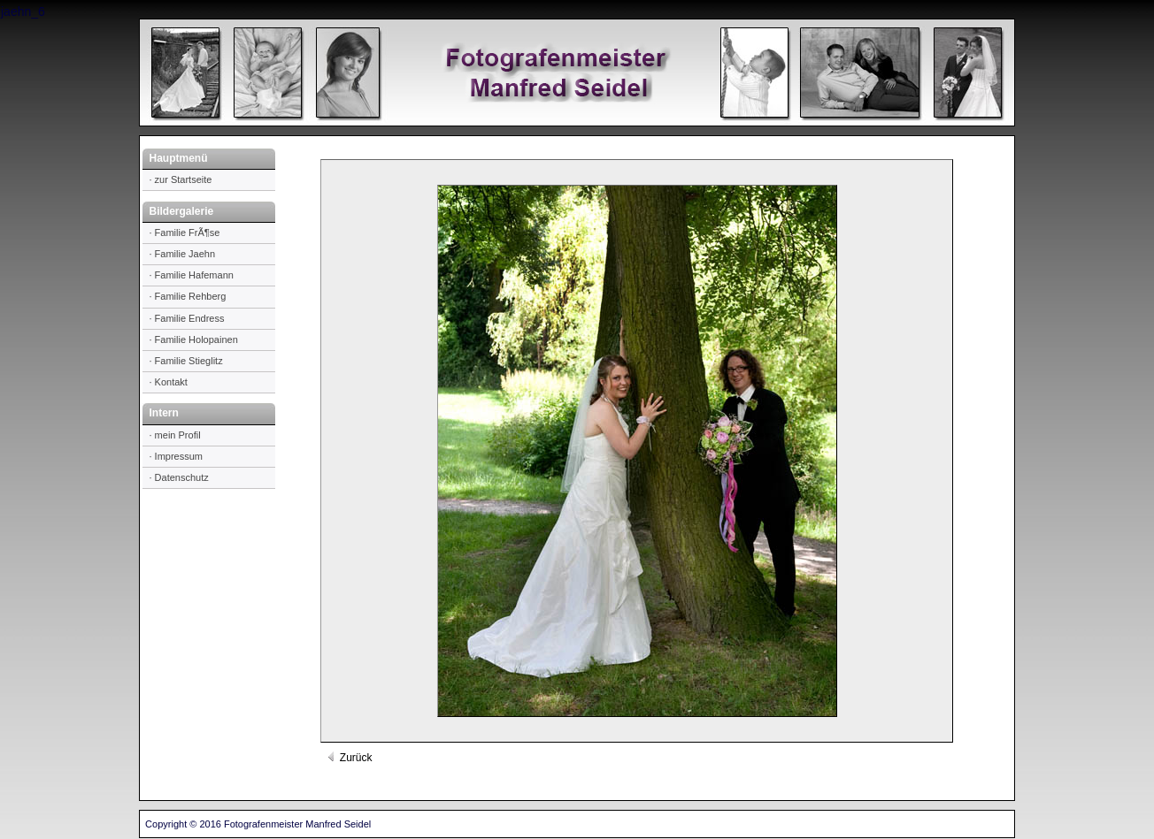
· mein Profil (175, 435)
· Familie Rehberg (188, 296)
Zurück (349, 757)
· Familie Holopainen (194, 339)
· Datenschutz (179, 477)
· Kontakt (169, 382)
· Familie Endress (187, 318)
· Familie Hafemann (192, 275)
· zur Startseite (181, 179)
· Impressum (177, 456)
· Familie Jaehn (183, 253)
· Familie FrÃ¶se (185, 232)
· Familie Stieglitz (186, 360)
